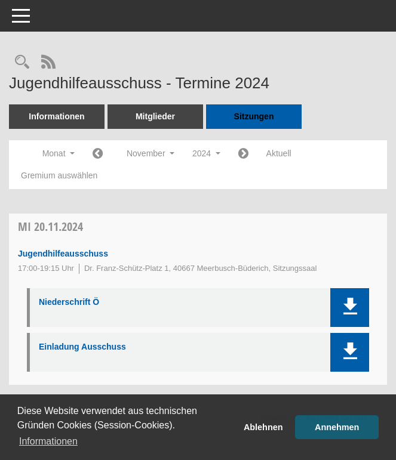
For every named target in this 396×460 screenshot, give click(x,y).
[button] (349, 307)
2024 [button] (206, 153)
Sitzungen (254, 116)
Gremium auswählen (59, 175)
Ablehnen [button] (263, 427)
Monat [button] (58, 153)
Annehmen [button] (337, 427)
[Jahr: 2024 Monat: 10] (98, 154)
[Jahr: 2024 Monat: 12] (243, 154)
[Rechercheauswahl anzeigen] (22, 63)
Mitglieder (155, 116)
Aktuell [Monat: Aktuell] (278, 153)
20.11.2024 (50, 226)
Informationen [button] (48, 441)
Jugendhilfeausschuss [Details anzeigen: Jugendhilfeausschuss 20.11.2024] (63, 253)
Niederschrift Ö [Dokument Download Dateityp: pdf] (69, 302)
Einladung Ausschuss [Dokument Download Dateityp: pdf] (82, 346)
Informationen (56, 116)
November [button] (150, 153)
